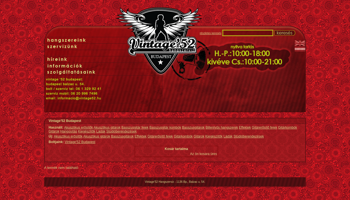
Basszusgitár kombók (165, 127)
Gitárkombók (287, 127)
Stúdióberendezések (121, 131)
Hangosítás (68, 131)
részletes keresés (210, 33)
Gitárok (54, 131)
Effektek (245, 127)
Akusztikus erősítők (78, 127)
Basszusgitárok (193, 127)
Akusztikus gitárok (107, 127)
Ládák (100, 131)
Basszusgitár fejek (134, 127)
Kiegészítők (86, 131)
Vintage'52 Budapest (80, 142)
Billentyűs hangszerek (222, 127)
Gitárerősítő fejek (264, 127)
